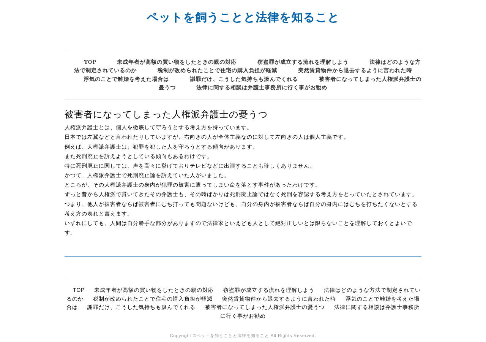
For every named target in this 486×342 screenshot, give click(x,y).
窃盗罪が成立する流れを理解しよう (303, 61)
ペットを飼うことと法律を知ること (243, 17)
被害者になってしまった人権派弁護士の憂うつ (265, 307)
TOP (90, 61)
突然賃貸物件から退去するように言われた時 (355, 70)
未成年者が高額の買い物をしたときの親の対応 (177, 61)
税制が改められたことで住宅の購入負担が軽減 (217, 70)
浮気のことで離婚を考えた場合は (126, 78)
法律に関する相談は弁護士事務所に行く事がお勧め (261, 87)
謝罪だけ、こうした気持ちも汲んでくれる (244, 78)
